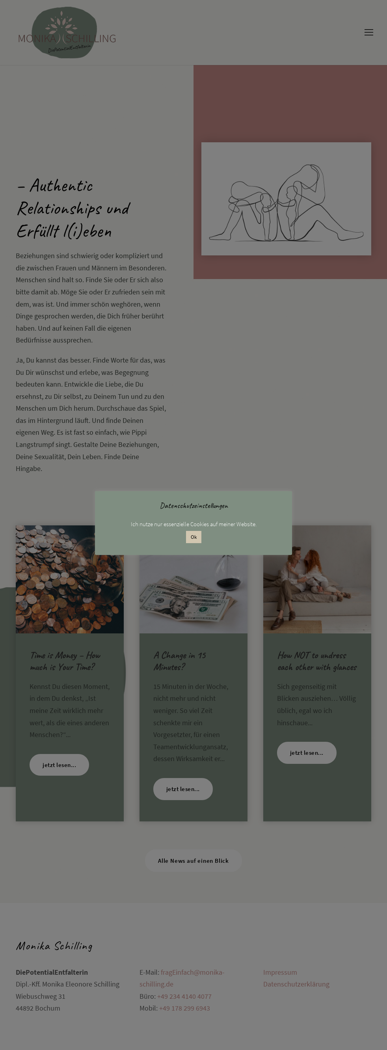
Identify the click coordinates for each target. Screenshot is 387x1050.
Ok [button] (194, 537)
